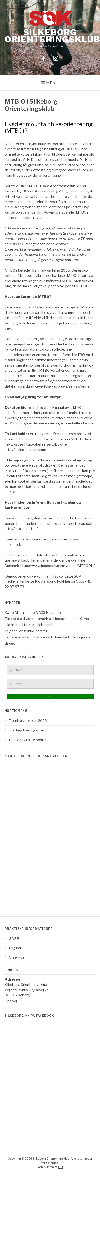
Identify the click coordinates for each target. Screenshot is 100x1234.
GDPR (14, 939)
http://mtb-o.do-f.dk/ (21, 529)
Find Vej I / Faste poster (28, 740)
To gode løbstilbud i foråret (26, 631)
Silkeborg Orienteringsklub (52, 36)
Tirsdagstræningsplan (26, 730)
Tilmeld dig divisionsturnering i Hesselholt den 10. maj (47, 619)
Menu (52, 82)
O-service (17, 957)
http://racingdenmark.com (25, 450)
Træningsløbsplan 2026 (28, 721)
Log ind (15, 948)
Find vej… (12, 1001)
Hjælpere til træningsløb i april (28, 625)
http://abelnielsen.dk (40, 444)
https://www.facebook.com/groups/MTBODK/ (57, 566)
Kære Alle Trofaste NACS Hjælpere (33, 613)
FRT (60, 1167)
